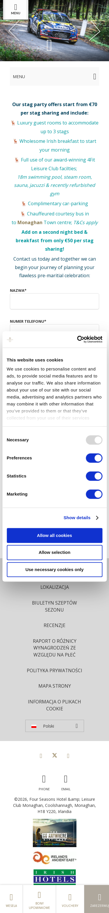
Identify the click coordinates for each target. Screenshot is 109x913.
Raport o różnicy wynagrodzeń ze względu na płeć (54, 648)
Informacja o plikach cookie (54, 705)
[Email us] (66, 781)
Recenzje (54, 625)
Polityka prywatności (54, 670)
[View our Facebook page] (41, 756)
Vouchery (70, 899)
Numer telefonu (28, 321)
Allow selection (54, 552)
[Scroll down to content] (49, 44)
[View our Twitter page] (54, 756)
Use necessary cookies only (54, 569)
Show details (77, 517)
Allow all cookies (54, 535)
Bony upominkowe (39, 899)
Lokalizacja (54, 587)
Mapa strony (54, 686)
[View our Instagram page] (68, 756)
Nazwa (18, 290)
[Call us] (44, 781)
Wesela (11, 899)
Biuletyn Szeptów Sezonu (54, 606)
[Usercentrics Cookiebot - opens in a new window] (77, 339)
